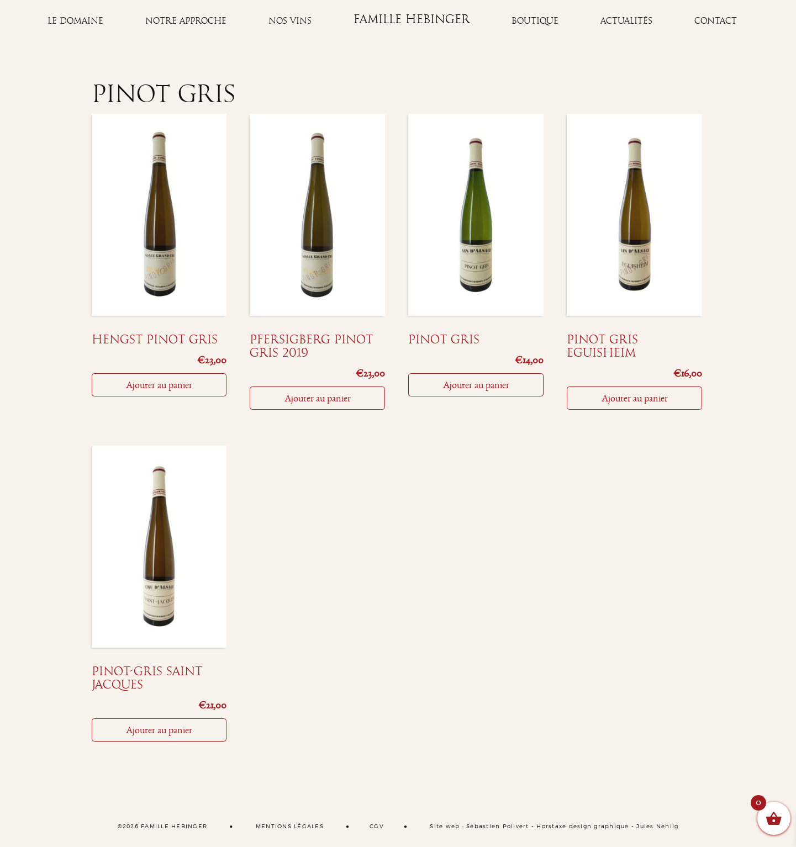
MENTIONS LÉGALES (290, 826)
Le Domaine (75, 21)
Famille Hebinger (412, 20)
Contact (715, 21)
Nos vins (290, 21)
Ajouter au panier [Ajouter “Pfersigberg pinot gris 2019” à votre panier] (317, 398)
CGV (377, 826)
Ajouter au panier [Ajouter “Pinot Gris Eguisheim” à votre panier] (635, 398)
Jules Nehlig (657, 826)
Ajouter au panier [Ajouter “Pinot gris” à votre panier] (476, 384)
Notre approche (185, 21)
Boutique (535, 21)
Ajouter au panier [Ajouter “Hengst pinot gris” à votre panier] (159, 384)
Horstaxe (551, 826)
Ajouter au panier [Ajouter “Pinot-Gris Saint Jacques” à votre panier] (159, 730)
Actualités (626, 21)
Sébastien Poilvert (497, 826)
